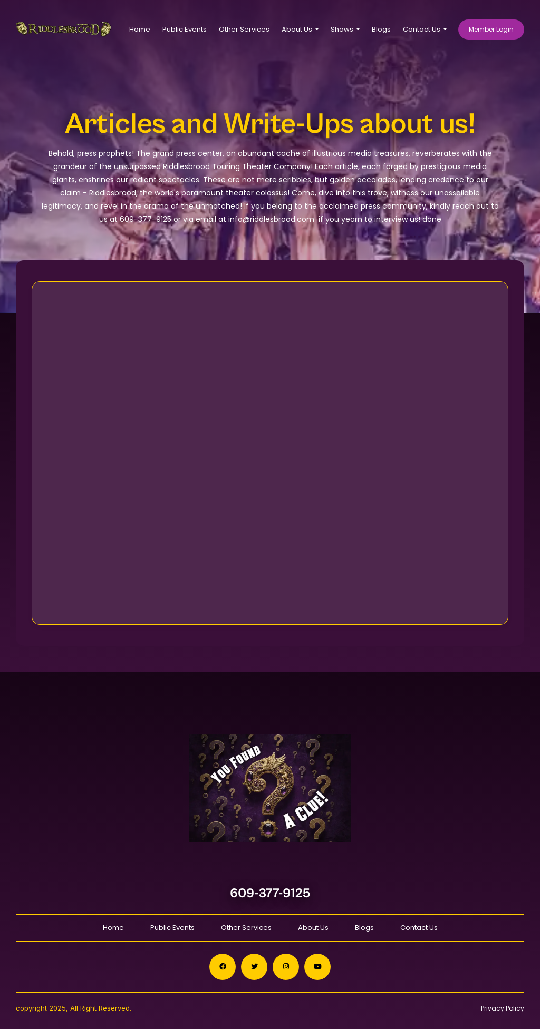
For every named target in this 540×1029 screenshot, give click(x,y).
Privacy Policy (502, 1008)
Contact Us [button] (422, 29)
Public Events (184, 29)
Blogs (381, 29)
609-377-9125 (270, 893)
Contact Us (419, 928)
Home (139, 29)
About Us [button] (298, 29)
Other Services (244, 29)
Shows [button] (343, 29)
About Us (313, 928)
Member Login (491, 29)
